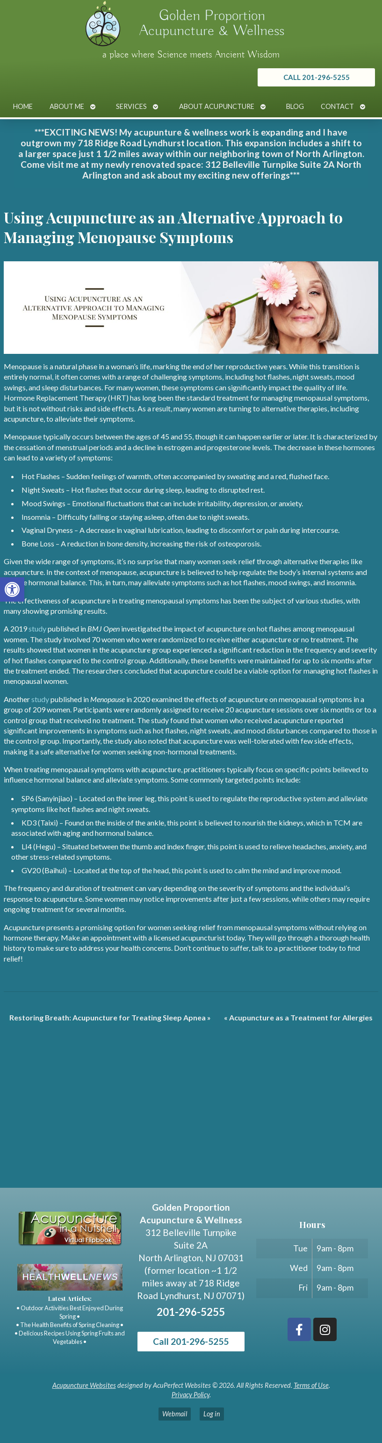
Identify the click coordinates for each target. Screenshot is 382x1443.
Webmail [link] (174, 1414)
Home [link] (23, 106)
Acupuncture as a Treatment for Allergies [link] (298, 1017)
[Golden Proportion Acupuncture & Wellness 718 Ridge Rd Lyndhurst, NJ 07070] (191, 1118)
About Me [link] (67, 106)
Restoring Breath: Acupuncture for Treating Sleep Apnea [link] (110, 1017)
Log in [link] (211, 1414)
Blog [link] (295, 106)
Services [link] (131, 106)
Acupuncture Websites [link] (84, 1385)
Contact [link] (337, 106)
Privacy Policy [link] (190, 1395)
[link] (12, 589)
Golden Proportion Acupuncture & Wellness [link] (211, 23)
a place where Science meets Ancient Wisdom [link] (191, 55)
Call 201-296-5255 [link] (191, 1341)
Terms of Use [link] (311, 1385)
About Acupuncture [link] (216, 106)
